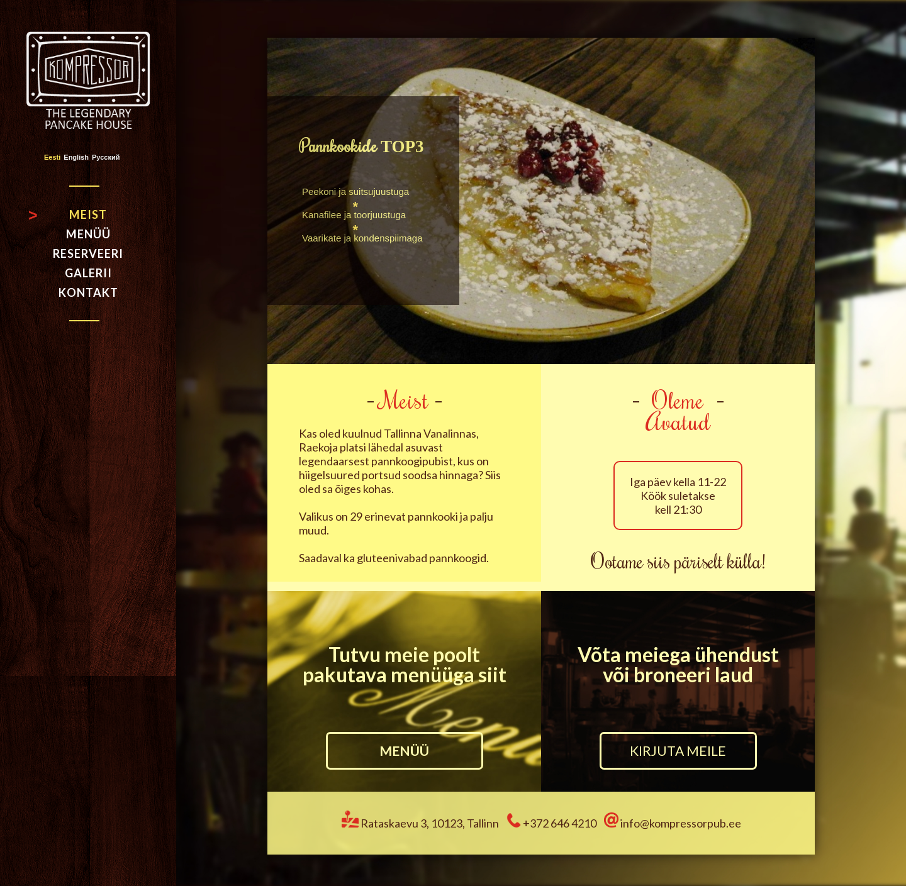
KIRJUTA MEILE (678, 750)
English (76, 157)
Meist (88, 214)
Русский (106, 157)
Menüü (88, 234)
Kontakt (88, 292)
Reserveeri (88, 253)
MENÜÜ (404, 750)
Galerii (88, 273)
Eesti (52, 157)
